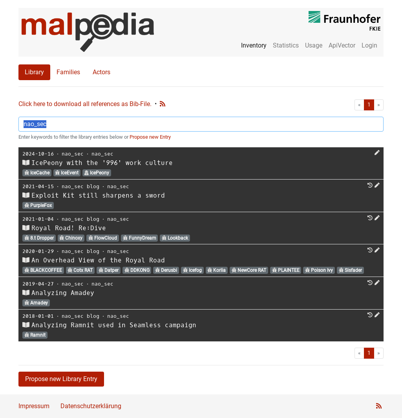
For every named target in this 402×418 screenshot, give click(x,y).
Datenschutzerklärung (90, 406)
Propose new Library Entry (61, 379)
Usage (313, 45)
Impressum (33, 406)
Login (369, 45)
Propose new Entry (150, 137)
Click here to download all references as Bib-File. (85, 104)
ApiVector (342, 45)
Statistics (286, 45)
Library (34, 72)
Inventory (254, 45)
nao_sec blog (80, 186)
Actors (101, 72)
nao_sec (73, 153)
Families (68, 72)
